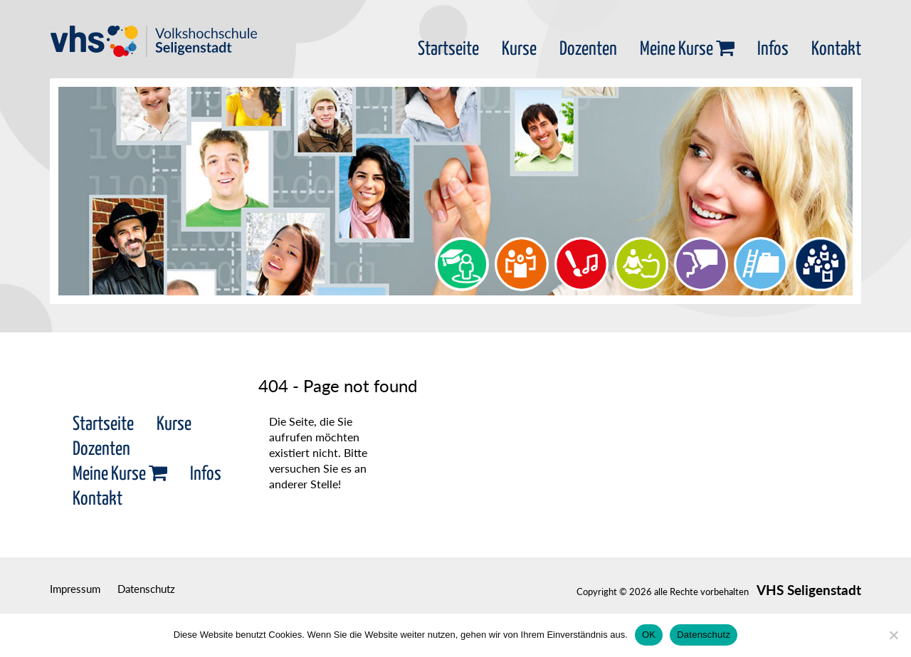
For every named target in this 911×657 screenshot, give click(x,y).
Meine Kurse (687, 49)
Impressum (75, 588)
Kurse (519, 49)
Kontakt (836, 49)
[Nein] (893, 635)
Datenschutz (146, 588)
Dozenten (588, 49)
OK (648, 634)
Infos (773, 49)
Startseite (448, 49)
